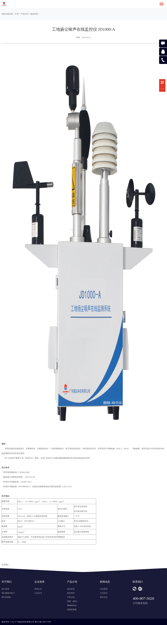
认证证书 (38, 593)
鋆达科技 (34, 14)
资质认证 (38, 589)
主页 (17, 14)
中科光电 (71, 597)
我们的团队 (6, 597)
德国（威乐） (72, 601)
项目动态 (103, 597)
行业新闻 (103, 589)
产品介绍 (24, 14)
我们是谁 (5, 589)
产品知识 (103, 593)
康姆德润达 (72, 605)
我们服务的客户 (8, 593)
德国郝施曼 (72, 609)
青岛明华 (71, 593)
